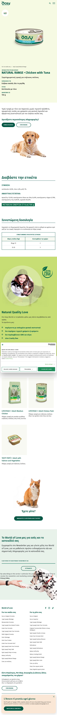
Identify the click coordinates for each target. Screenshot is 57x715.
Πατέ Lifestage (6, 637)
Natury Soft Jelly (6, 655)
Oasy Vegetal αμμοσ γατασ (37, 669)
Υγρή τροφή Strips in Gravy (9, 652)
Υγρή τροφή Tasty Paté (8, 649)
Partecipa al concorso (14, 708)
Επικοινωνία (23, 125)
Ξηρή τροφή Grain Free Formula (10, 631)
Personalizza (29, 369)
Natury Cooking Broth (36, 654)
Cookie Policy (9, 358)
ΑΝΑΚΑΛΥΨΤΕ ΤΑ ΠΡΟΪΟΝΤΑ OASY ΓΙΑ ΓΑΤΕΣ (28, 518)
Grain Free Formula (7, 628)
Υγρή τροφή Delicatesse (36, 648)
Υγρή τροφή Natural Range (9, 658)
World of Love (7, 608)
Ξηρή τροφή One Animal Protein (10, 625)
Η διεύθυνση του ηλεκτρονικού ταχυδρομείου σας (15, 561)
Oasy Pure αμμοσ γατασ (36, 666)
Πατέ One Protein (6, 640)
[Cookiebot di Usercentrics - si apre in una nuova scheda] (47, 344)
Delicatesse (33, 645)
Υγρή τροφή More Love (36, 660)
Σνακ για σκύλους (6, 661)
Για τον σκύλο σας (9, 612)
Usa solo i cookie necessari (10, 369)
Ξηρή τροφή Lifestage (8, 619)
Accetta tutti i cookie (46, 369)
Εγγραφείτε (28, 568)
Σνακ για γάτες (34, 663)
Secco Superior (34, 619)
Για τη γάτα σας (36, 612)
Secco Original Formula (8, 616)
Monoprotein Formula (8, 622)
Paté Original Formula (8, 634)
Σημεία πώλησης (8, 125)
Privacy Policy (5, 578)
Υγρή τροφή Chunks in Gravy (37, 633)
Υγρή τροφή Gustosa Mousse (37, 639)
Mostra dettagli (49, 364)
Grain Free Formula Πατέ (8, 643)
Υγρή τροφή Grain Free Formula (10, 646)
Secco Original (34, 616)
